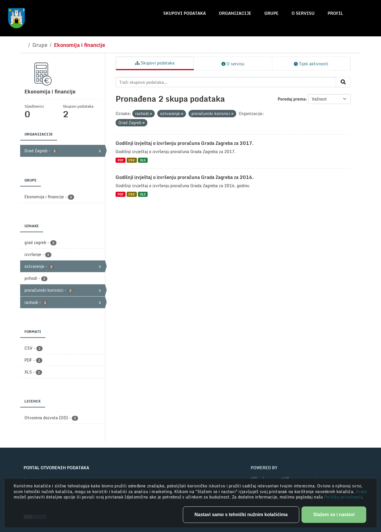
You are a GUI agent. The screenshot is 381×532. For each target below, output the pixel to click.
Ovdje (361, 491)
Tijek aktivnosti (311, 63)
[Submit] (343, 82)
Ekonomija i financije (79, 45)
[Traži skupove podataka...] (226, 82)
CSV (131, 160)
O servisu (303, 13)
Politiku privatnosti (343, 497)
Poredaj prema (291, 99)
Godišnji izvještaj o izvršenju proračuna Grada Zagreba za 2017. (185, 143)
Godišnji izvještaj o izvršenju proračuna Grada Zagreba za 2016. (185, 177)
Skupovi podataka (184, 13)
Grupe (271, 13)
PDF (120, 160)
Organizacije (235, 13)
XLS (143, 160)
